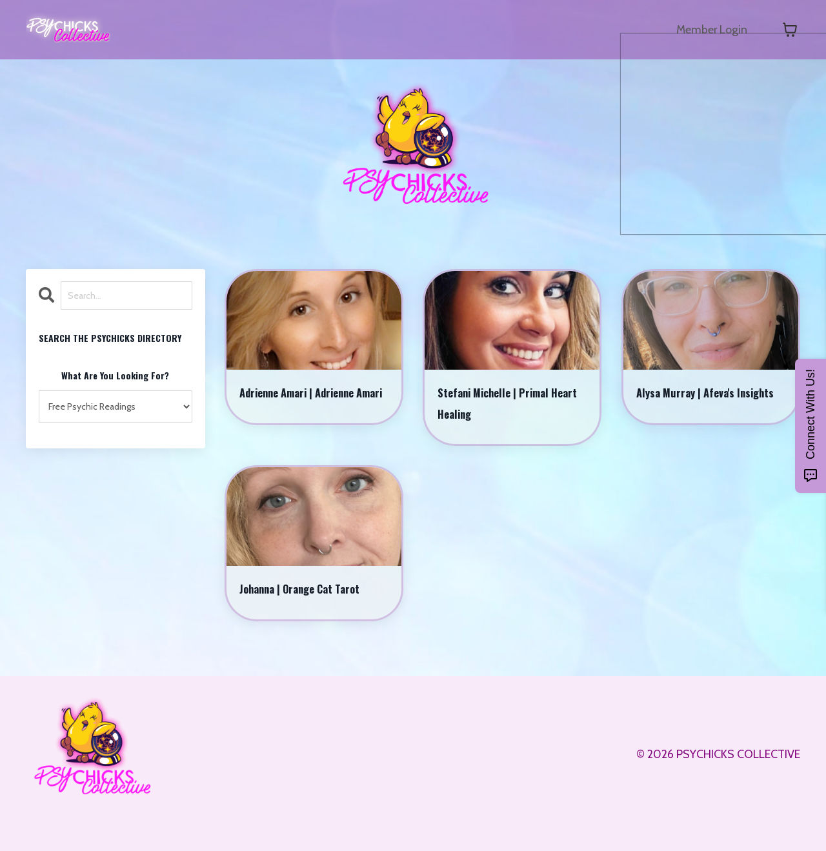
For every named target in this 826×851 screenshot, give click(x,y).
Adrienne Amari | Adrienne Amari (310, 409)
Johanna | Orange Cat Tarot (313, 604)
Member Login (711, 30)
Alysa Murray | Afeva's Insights (697, 409)
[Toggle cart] (790, 29)
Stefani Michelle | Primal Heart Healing (505, 409)
